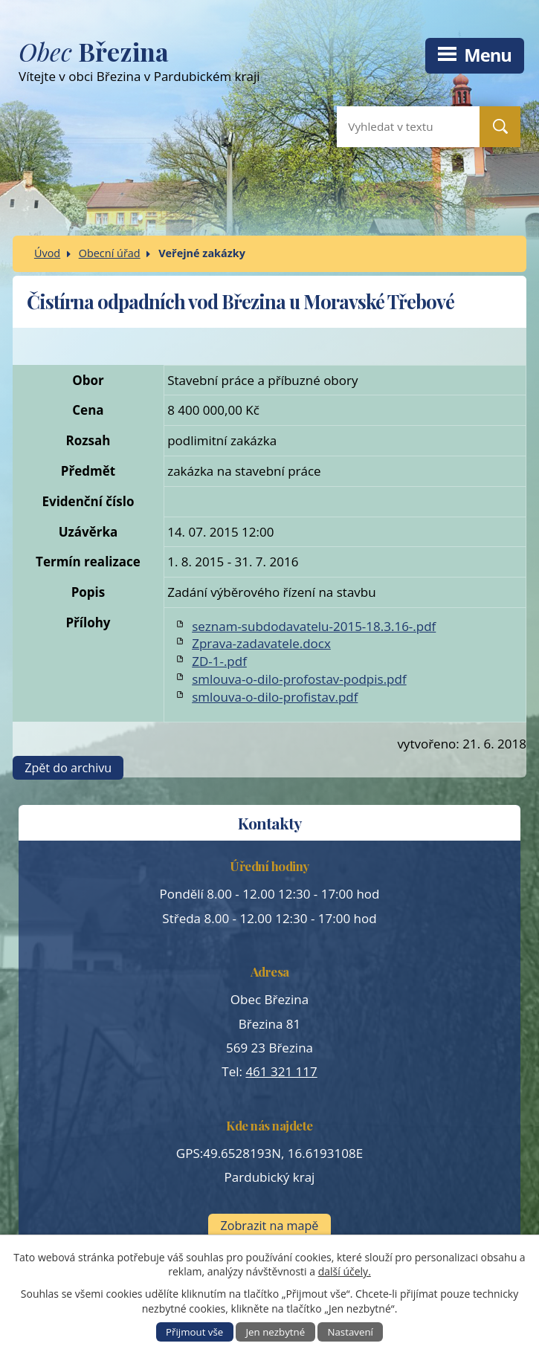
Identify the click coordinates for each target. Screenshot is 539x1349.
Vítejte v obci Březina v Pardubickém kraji (219, 64)
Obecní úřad (110, 253)
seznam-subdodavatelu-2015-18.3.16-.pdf (314, 626)
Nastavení (350, 1332)
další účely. (344, 1271)
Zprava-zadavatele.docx (261, 643)
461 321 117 (281, 1071)
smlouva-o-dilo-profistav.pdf (275, 696)
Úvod (47, 253)
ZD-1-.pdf (219, 661)
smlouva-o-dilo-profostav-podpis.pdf (299, 679)
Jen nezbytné (276, 1332)
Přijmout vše (194, 1332)
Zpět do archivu (68, 768)
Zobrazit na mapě (270, 1225)
